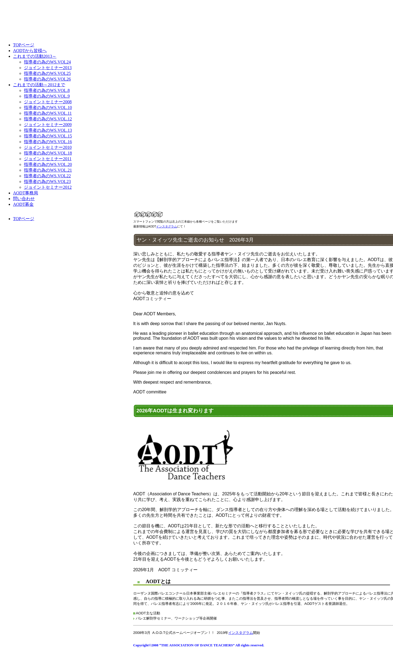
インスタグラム (166, 226)
